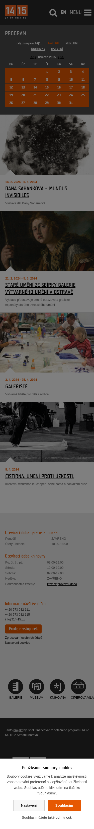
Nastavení (29, 805)
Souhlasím (64, 805)
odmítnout (63, 817)
